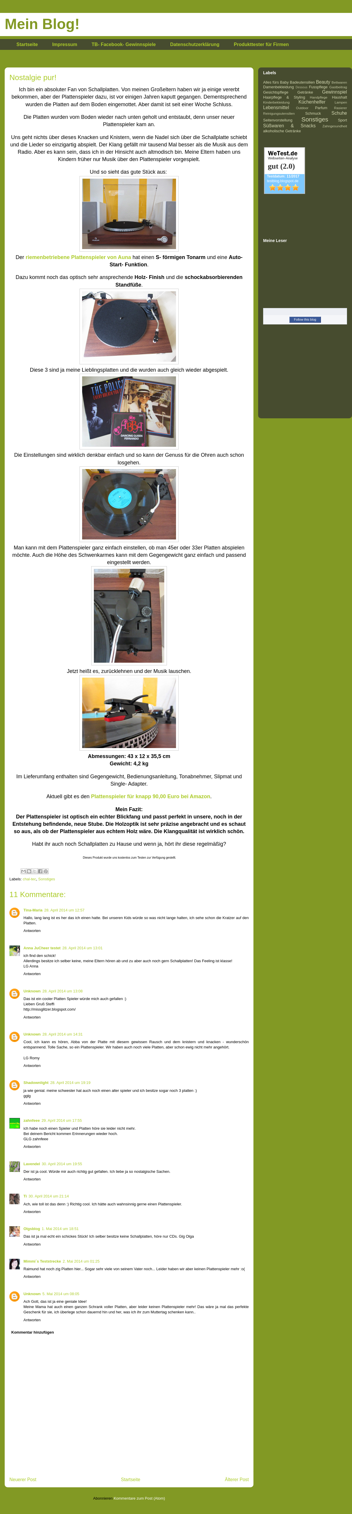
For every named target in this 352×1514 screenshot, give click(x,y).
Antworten (32, 930)
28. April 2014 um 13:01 (82, 948)
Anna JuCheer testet (41, 948)
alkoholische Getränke (282, 131)
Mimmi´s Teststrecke (42, 1261)
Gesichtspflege (275, 92)
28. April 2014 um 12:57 (64, 910)
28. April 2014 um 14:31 (63, 1034)
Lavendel (31, 1164)
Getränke (305, 92)
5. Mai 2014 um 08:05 (61, 1294)
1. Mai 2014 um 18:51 (60, 1229)
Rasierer (340, 108)
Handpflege (318, 97)
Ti (25, 1196)
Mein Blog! (42, 24)
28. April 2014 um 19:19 (70, 1082)
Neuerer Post (22, 1479)
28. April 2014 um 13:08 (63, 991)
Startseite (27, 44)
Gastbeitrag (338, 87)
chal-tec (29, 879)
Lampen (341, 102)
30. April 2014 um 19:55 (62, 1164)
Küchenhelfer (312, 101)
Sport (342, 120)
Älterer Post (237, 1479)
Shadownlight (35, 1082)
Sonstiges (46, 879)
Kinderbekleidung (276, 102)
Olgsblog (31, 1229)
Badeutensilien (302, 82)
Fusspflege (318, 87)
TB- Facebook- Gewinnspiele (124, 44)
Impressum (64, 44)
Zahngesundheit (334, 126)
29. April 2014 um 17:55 (62, 1120)
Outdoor (302, 108)
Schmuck (313, 113)
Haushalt (339, 97)
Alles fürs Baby (276, 82)
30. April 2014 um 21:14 (48, 1196)
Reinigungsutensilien (279, 113)
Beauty (323, 81)
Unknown (32, 991)
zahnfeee (31, 1120)
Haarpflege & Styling (284, 97)
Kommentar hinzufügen (32, 1332)
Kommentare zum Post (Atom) (139, 1498)
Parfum (321, 108)
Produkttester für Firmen (261, 44)
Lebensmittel (276, 107)
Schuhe (339, 113)
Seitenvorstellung (277, 120)
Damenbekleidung (278, 87)
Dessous (301, 87)
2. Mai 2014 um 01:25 (81, 1261)
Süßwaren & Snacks (289, 125)
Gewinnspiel (334, 91)
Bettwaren (339, 82)
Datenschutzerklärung (194, 44)
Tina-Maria (33, 910)
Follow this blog (305, 319)
